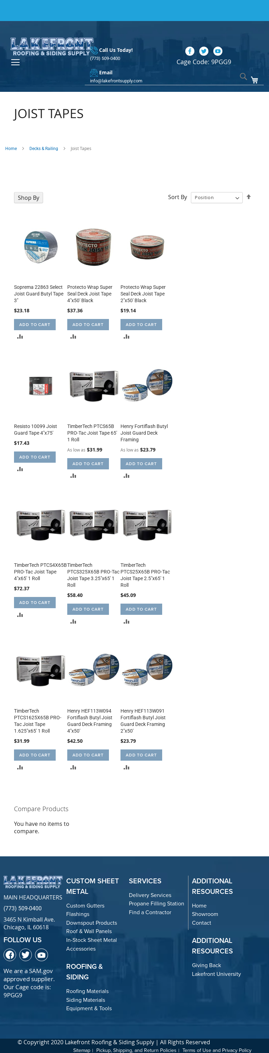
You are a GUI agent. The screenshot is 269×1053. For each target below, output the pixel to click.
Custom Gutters (85, 905)
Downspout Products (91, 922)
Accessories (81, 948)
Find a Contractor (150, 911)
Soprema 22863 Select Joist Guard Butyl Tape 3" (38, 292)
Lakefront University (216, 973)
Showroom (205, 913)
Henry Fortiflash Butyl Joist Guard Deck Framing (144, 431)
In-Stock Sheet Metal (91, 939)
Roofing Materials (87, 990)
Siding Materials (85, 999)
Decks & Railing (43, 147)
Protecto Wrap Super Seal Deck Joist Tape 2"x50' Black (143, 292)
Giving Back (206, 964)
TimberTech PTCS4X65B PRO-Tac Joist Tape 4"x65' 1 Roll (40, 571)
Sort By (177, 196)
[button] (20, 335)
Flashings (77, 913)
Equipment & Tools (89, 1008)
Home (11, 147)
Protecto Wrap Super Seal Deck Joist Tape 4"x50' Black (89, 292)
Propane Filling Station (156, 903)
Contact (201, 922)
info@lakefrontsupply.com (116, 69)
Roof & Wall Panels (89, 930)
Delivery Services (150, 894)
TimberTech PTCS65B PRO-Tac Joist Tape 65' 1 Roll (92, 431)
